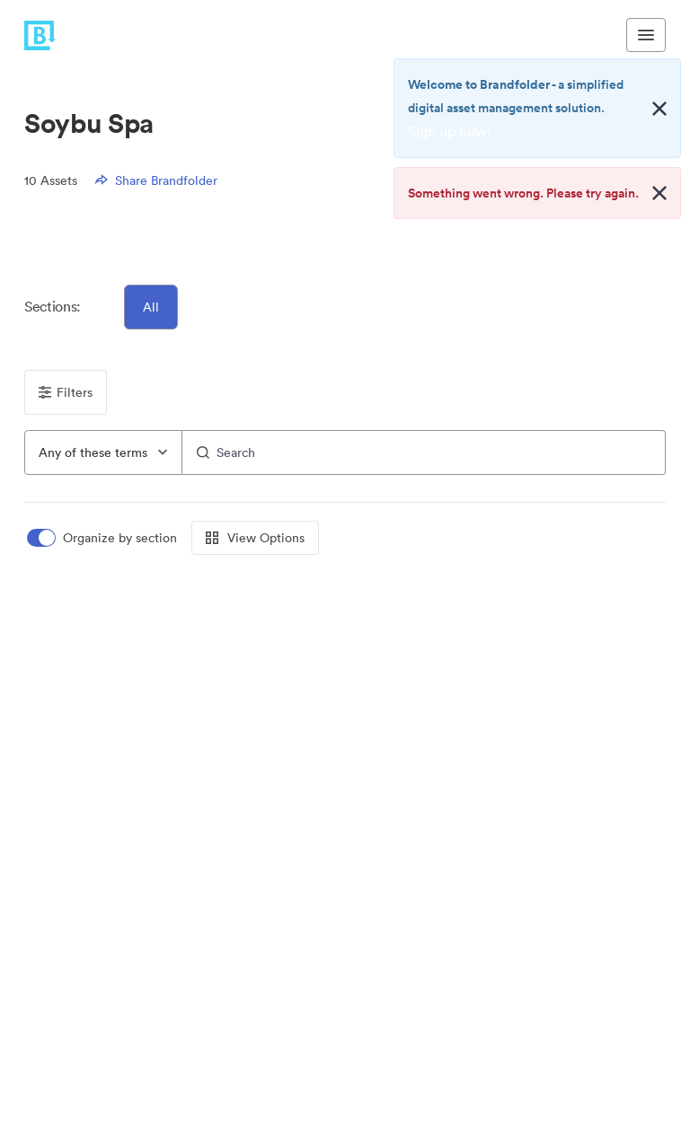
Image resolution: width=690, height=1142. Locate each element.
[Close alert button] (659, 108)
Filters (66, 392)
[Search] (424, 452)
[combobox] (103, 452)
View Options (255, 538)
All (151, 307)
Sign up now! (449, 131)
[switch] (103, 538)
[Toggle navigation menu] (646, 35)
